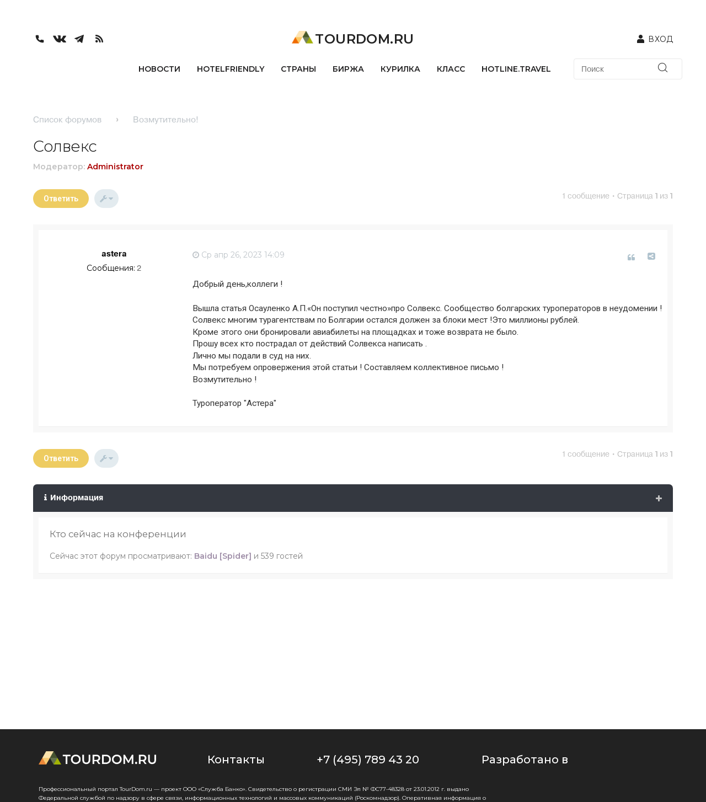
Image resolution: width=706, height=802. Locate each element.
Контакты (236, 759)
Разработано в (525, 759)
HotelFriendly (230, 69)
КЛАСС (451, 69)
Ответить (61, 198)
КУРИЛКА (400, 69)
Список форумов (67, 119)
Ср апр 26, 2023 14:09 (238, 255)
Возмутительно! (166, 119)
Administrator (115, 167)
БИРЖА (348, 69)
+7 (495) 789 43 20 (368, 759)
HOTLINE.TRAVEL (516, 69)
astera (114, 253)
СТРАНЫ (298, 69)
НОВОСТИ (159, 69)
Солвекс (65, 146)
